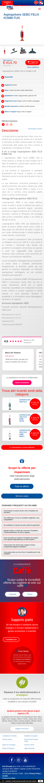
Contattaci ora (7, 3)
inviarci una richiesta (23, 659)
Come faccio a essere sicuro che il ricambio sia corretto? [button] (21, 511)
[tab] (22, 512)
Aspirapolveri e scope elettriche (23, 447)
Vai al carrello (33, 67)
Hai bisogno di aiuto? (35, 129)
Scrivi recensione (22, 383)
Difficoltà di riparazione (9, 121)
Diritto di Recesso (8, 748)
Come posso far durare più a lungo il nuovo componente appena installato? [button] (19, 545)
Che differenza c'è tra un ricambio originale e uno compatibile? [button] (21, 518)
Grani (29, 594)
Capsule (12, 594)
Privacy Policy (7, 739)
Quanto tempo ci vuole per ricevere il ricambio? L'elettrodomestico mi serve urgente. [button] (21, 531)
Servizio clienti (29, 745)
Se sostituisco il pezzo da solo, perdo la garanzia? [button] (22, 525)
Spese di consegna (8, 745)
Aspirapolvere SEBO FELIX (25, 401)
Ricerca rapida (22, 496)
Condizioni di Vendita (9, 736)
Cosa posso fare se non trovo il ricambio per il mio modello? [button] (22, 553)
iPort (13, 778)
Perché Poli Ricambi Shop (31, 740)
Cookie (5, 776)
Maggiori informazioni (22, 728)
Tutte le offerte (22, 486)
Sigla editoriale (29, 748)
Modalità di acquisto (31, 736)
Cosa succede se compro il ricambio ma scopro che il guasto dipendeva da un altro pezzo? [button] (21, 538)
